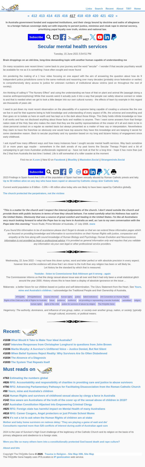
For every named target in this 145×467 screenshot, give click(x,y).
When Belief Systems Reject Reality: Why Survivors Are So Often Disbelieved (59, 353)
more (92, 224)
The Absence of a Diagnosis (28, 357)
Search (99, 8)
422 (111, 16)
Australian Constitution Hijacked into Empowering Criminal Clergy (51, 404)
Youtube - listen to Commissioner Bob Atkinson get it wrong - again (72, 273)
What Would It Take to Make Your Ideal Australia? (41, 340)
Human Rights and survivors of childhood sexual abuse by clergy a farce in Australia (62, 395)
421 (103, 16)
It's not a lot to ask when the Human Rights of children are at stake (51, 417)
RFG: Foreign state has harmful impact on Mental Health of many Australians (57, 408)
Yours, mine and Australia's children (30, 391)
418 (80, 16)
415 (57, 16)
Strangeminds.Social (113, 159)
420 (95, 16)
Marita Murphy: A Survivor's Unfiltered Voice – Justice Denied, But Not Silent (58, 348)
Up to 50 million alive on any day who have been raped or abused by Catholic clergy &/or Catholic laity (61, 181)
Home (137, 8)
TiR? (128, 8)
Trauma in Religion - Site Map (62, 454)
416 (65, 16)
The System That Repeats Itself (30, 362)
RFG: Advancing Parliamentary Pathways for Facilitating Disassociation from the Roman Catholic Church (75, 386)
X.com (36, 159)
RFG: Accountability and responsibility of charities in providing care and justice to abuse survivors (71, 382)
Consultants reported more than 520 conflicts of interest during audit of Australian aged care (55, 425)
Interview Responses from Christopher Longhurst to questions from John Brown (61, 344)
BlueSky (72, 159)
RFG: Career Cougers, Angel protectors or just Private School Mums (52, 413)
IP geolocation (62, 457)
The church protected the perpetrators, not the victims (33, 193)
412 (34, 16)
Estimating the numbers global (29, 377)
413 (42, 16)
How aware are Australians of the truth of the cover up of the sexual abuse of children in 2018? (68, 400)
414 (49, 16)
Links (89, 8)
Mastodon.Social (89, 159)
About (119, 8)
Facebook (59, 159)
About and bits (11, 448)
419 (88, 16)
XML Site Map (86, 454)
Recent (110, 8)
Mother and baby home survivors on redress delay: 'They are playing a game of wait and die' (55, 422)
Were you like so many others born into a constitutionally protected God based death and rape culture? (61, 441)
